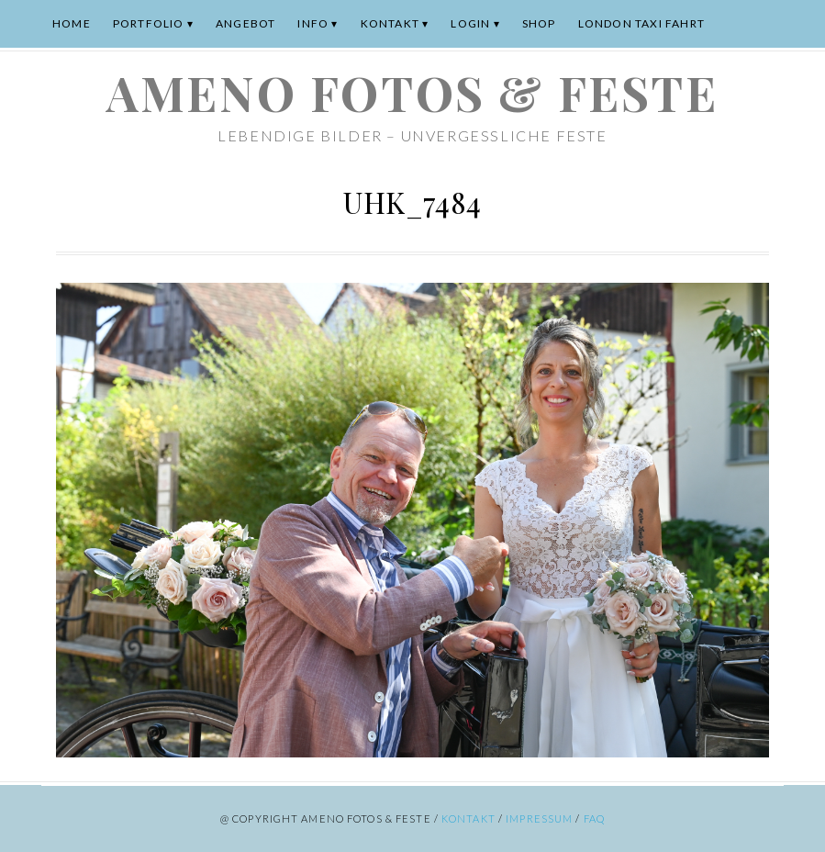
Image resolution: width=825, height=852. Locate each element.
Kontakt (390, 23)
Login (470, 23)
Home (71, 23)
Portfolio (148, 23)
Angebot (245, 23)
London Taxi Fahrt (641, 23)
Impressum (539, 818)
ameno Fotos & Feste (412, 92)
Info (313, 23)
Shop (539, 23)
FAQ (594, 818)
